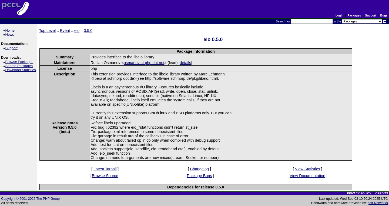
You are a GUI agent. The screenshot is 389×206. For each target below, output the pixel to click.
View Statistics (307, 169)
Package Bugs (199, 176)
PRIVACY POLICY (359, 193)
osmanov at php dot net (144, 63)
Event (65, 30)
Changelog (199, 169)
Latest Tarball (104, 169)
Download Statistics (21, 70)
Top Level (47, 30)
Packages (354, 15)
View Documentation (307, 176)
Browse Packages (20, 62)
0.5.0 (88, 30)
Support (370, 15)
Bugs (384, 15)
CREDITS (381, 193)
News (10, 34)
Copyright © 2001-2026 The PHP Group (30, 199)
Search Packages (20, 66)
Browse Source (105, 176)
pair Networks (378, 203)
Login (339, 15)
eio (76, 30)
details (185, 63)
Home (11, 30)
